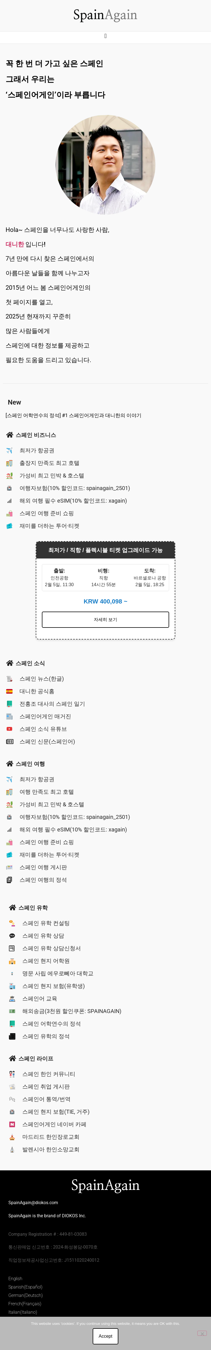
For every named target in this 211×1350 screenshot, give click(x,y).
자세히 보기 (105, 619)
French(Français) (24, 1303)
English (15, 1278)
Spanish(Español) (25, 1287)
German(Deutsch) (25, 1295)
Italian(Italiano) (22, 1312)
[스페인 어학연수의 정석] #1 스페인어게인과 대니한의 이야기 (74, 415)
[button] (105, 36)
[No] (202, 1333)
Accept (105, 1336)
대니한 (15, 244)
